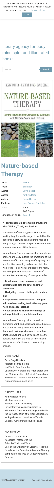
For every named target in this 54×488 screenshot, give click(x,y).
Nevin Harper (29, 199)
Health (26, 182)
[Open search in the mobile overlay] (27, 69)
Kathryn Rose (29, 195)
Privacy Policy (46, 480)
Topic (4, 182)
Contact (35, 480)
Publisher (6, 203)
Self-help (27, 186)
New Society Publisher (34, 203)
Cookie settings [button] (38, 10)
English (27, 215)
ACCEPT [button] (27, 15)
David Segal (29, 190)
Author (4, 190)
